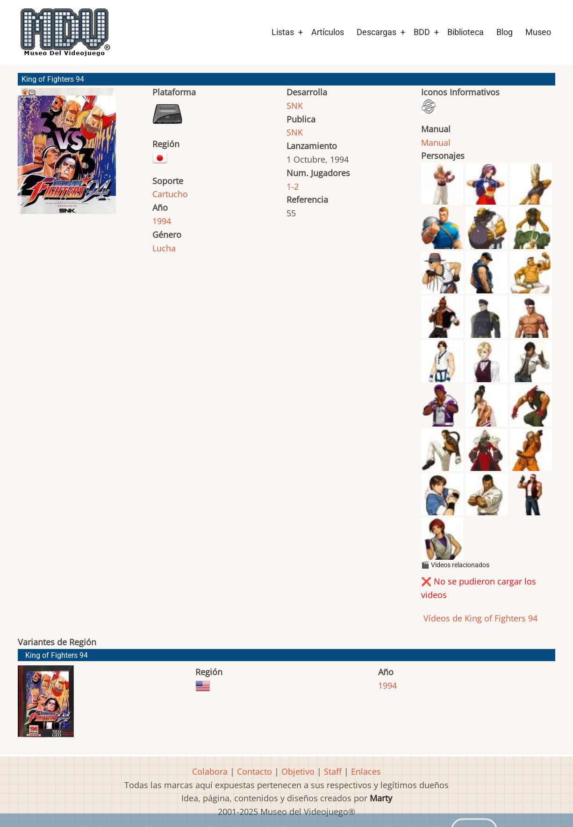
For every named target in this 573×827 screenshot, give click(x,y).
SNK (294, 105)
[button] (67, 155)
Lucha (164, 248)
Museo (538, 32)
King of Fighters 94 (56, 655)
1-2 (292, 186)
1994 (161, 221)
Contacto (254, 771)
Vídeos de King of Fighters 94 (479, 618)
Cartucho (170, 194)
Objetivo (298, 771)
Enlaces (366, 771)
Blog (504, 32)
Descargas (376, 32)
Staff (333, 771)
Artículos (327, 32)
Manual (436, 142)
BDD (422, 32)
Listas (283, 32)
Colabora (210, 771)
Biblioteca (465, 32)
